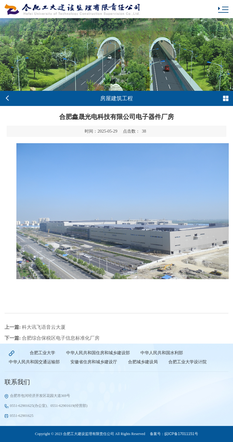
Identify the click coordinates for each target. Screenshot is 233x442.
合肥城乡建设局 (143, 362)
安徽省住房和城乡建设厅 (93, 362)
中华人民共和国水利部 (161, 353)
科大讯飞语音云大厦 (35, 327)
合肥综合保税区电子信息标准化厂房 (52, 338)
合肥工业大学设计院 (187, 362)
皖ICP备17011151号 (181, 434)
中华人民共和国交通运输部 (34, 362)
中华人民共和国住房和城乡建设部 (98, 353)
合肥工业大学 (42, 353)
